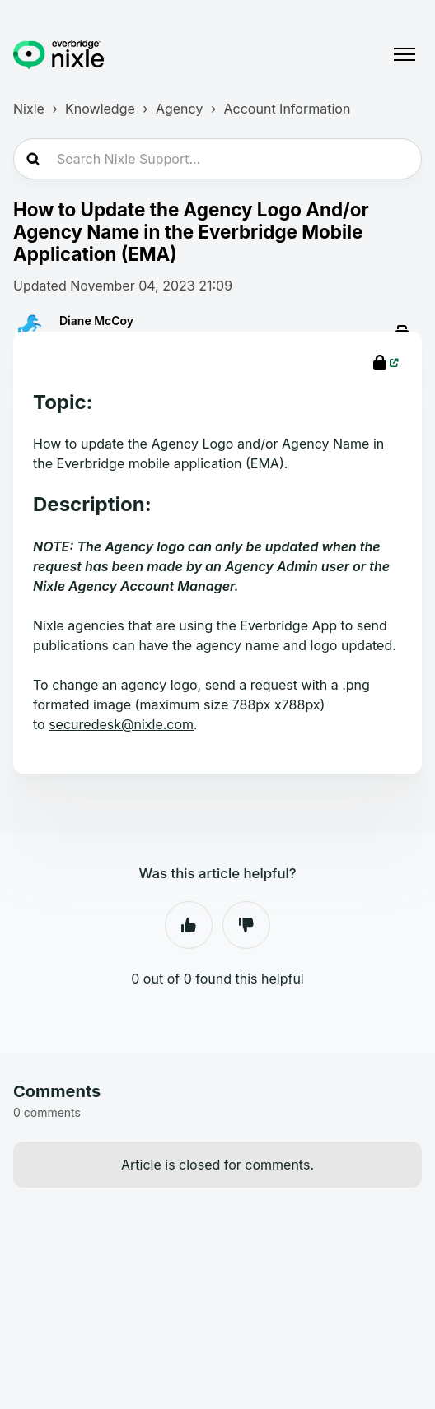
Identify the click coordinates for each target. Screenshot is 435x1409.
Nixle (28, 108)
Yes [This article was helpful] (189, 925)
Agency (179, 108)
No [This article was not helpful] (246, 925)
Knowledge (100, 108)
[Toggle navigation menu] (404, 54)
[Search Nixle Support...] (217, 158)
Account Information (287, 108)
